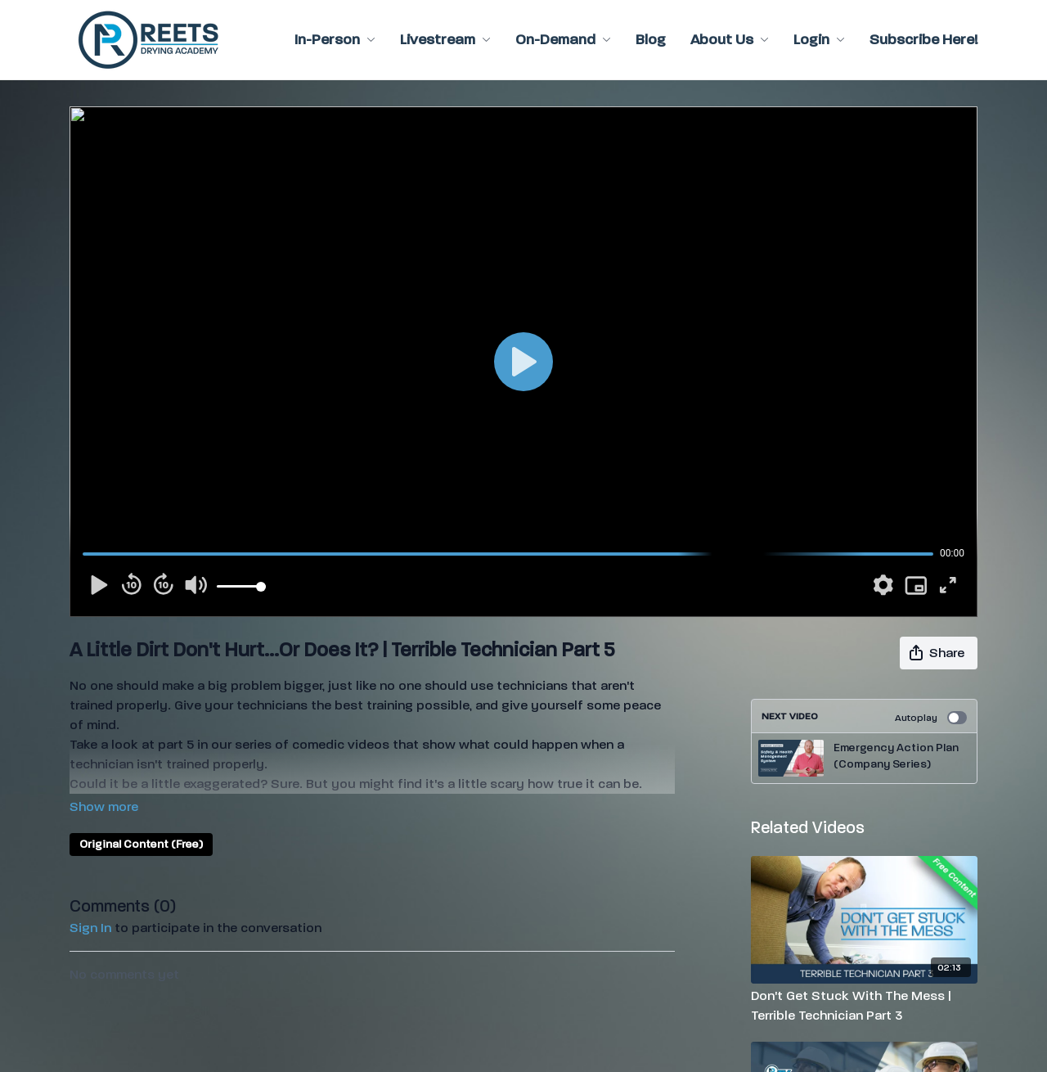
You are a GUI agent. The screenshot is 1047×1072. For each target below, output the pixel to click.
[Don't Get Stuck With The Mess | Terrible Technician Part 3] (864, 1005)
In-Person (334, 39)
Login (819, 39)
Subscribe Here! (923, 39)
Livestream (445, 39)
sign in (90, 927)
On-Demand (563, 39)
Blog (651, 39)
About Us (729, 39)
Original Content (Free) (141, 844)
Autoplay (931, 717)
